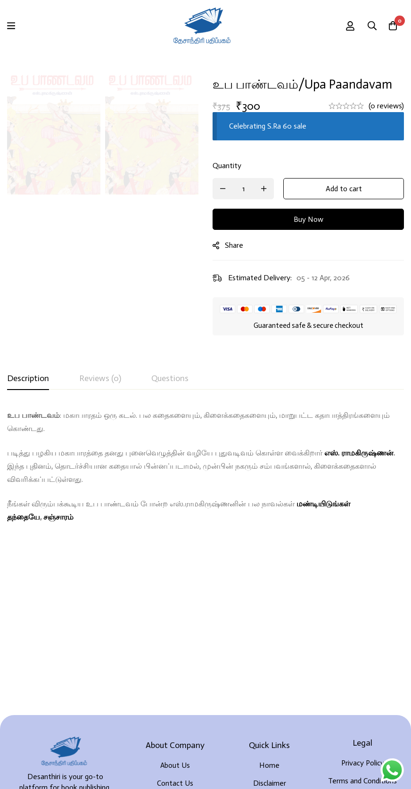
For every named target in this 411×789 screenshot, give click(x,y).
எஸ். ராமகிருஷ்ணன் (359, 452)
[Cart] (391, 26)
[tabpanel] (205, 466)
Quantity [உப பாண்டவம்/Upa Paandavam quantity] (227, 165)
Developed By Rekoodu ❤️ (205, 766)
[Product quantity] (243, 188)
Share (234, 245)
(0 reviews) (386, 105)
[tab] (28, 378)
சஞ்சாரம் (58, 516)
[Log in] (344, 26)
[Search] (368, 26)
